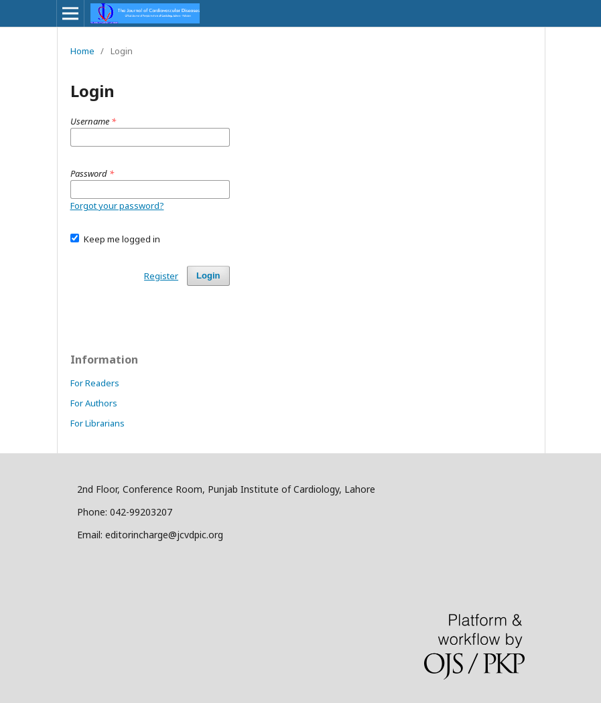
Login (208, 275)
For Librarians (97, 423)
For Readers (94, 383)
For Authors (93, 403)
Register (161, 276)
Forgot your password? (117, 206)
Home (82, 51)
